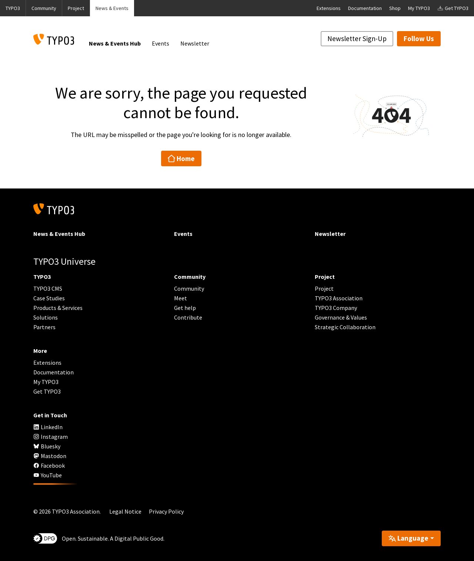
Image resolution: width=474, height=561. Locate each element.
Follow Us (419, 38)
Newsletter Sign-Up (357, 38)
